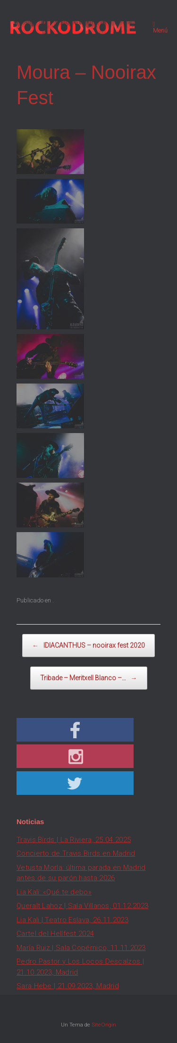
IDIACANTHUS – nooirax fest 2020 (88, 646)
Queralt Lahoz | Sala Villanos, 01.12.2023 (82, 905)
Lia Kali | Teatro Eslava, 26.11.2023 (72, 920)
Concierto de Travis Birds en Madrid (76, 853)
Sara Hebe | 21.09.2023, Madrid (68, 986)
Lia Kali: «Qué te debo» (54, 892)
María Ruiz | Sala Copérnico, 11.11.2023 (81, 947)
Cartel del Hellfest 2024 (55, 933)
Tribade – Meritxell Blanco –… (88, 678)
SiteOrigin (104, 1024)
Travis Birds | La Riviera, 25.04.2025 (74, 839)
